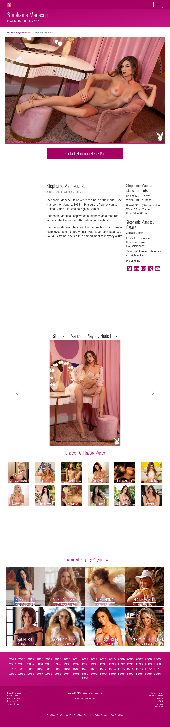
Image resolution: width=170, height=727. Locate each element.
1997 (76, 664)
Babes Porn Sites (102, 715)
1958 (121, 673)
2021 (12, 659)
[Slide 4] (76, 441)
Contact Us (158, 707)
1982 (57, 669)
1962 (85, 673)
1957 (130, 673)
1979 (85, 669)
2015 (67, 659)
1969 (21, 673)
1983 (48, 669)
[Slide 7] (93, 441)
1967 (39, 673)
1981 (67, 669)
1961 (94, 673)
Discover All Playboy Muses (85, 452)
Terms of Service (156, 696)
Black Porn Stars (14, 693)
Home (10, 32)
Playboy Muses (23, 32)
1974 (130, 669)
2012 (94, 659)
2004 (12, 664)
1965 (57, 673)
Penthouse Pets (13, 701)
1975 (121, 669)
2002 (30, 664)
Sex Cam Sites (117, 715)
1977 (103, 669)
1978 (94, 669)
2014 (76, 659)
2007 (139, 659)
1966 (48, 673)
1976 (112, 669)
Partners (159, 704)
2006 (148, 659)
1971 (157, 669)
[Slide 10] (111, 441)
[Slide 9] (105, 441)
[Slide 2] (64, 441)
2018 (39, 659)
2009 (121, 659)
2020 (21, 659)
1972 (148, 669)
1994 (103, 664)
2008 (130, 659)
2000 (48, 664)
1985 (30, 669)
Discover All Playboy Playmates (85, 559)
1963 (76, 673)
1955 (148, 673)
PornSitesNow (63, 715)
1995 (94, 664)
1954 (157, 673)
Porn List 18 (89, 715)
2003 (21, 664)
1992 (121, 664)
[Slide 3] (70, 441)
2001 (39, 664)
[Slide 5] (82, 441)
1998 (67, 664)
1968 (30, 673)
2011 (103, 659)
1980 (76, 669)
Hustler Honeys (13, 698)
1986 (21, 669)
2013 (85, 659)
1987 (12, 669)
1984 (39, 669)
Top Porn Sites (76, 715)
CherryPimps (12, 696)
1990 (139, 664)
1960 (103, 673)
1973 (139, 669)
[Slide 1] (58, 441)
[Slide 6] (87, 441)
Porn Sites (51, 715)
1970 (12, 673)
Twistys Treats (13, 704)
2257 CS (159, 701)
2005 (157, 659)
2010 (112, 659)
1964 (67, 673)
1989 (148, 664)
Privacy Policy (157, 693)
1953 (85, 678)
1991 (130, 664)
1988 (157, 664)
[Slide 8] (99, 441)
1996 (85, 664)
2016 (57, 659)
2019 (30, 659)
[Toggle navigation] (158, 4)
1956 (139, 673)
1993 (112, 664)
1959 (112, 673)
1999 (57, 664)
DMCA (160, 698)
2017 (48, 659)
